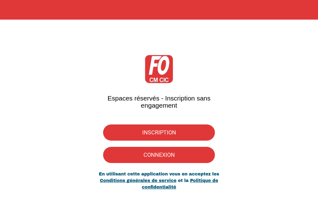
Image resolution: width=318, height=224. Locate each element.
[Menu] (9, 9)
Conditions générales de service (138, 180)
